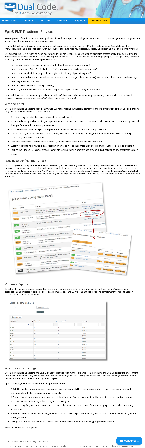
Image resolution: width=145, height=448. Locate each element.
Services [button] (44, 20)
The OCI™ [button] (60, 20)
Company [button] (78, 20)
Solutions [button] (27, 20)
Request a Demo (99, 20)
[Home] (31, 8)
